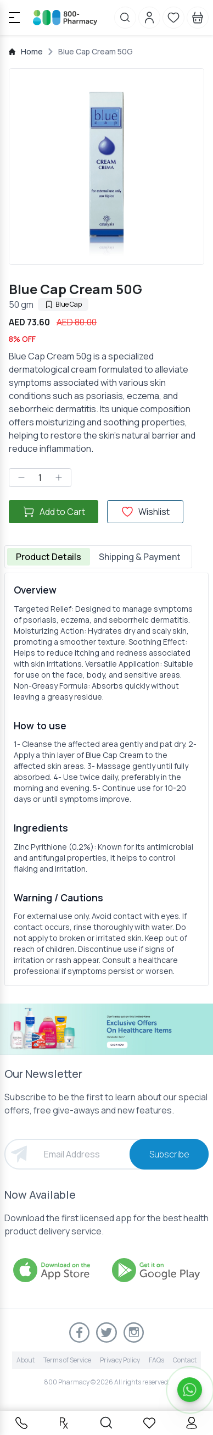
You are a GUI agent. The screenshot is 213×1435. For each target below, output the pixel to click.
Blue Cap (63, 304)
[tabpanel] (106, 779)
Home (32, 51)
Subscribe (169, 1154)
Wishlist (145, 511)
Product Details (48, 557)
